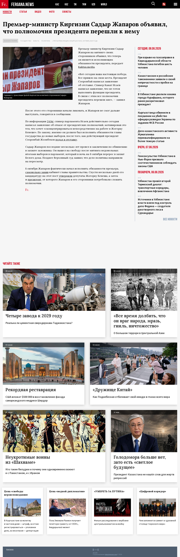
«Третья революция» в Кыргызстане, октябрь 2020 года (74, 41)
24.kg (50, 121)
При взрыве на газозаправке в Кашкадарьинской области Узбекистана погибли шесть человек (156, 62)
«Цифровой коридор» (153, 491)
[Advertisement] (90, 241)
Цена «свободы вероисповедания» (17, 493)
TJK (75, 4)
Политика (45, 41)
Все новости (170, 219)
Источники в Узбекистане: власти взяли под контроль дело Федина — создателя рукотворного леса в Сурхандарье (155, 206)
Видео (38, 12)
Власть (36, 41)
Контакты (10, 549)
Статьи (23, 12)
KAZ (57, 4)
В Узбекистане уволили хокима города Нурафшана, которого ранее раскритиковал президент (157, 99)
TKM (85, 4)
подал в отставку (66, 139)
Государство (25, 41)
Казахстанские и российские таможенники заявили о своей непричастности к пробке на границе (156, 81)
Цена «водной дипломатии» (59, 493)
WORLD (105, 4)
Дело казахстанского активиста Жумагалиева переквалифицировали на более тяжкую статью (157, 136)
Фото (52, 12)
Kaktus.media (86, 67)
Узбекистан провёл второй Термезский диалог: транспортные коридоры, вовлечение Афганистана (154, 186)
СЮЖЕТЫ (66, 12)
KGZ (66, 4)
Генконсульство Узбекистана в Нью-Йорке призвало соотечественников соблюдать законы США (157, 161)
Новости (7, 12)
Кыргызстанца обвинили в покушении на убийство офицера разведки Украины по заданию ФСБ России (156, 117)
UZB (94, 4)
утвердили (65, 175)
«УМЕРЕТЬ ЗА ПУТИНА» (110, 491)
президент (34, 179)
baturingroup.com (111, 554)
